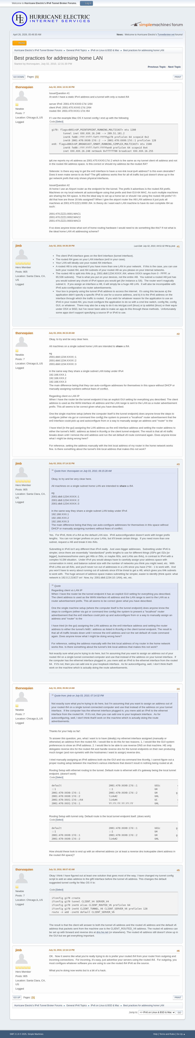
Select (59, 121)
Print (178, 77)
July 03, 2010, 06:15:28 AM (61, 333)
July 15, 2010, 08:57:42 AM (61, 869)
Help (155, 1034)
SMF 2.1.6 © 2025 (18, 1034)
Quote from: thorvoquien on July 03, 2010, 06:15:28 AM (83, 471)
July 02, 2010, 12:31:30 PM (61, 87)
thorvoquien (24, 87)
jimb (18, 245)
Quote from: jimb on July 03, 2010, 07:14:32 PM (79, 695)
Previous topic (157, 66)
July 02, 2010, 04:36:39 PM (61, 246)
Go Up (16, 997)
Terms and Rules (167, 1034)
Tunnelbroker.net (166, 34)
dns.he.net (102, 932)
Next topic (174, 66)
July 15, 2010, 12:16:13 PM (61, 950)
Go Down (18, 77)
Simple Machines (35, 1034)
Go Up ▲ (181, 1034)
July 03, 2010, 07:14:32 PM (61, 463)
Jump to (133, 1012)
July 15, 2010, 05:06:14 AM (61, 688)
